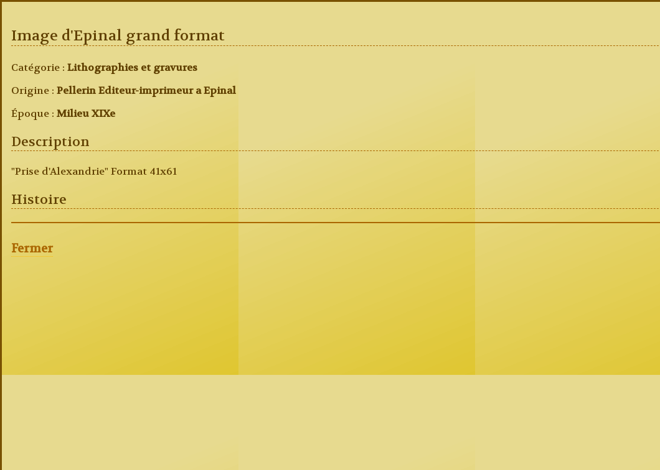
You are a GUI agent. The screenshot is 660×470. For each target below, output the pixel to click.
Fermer (32, 248)
